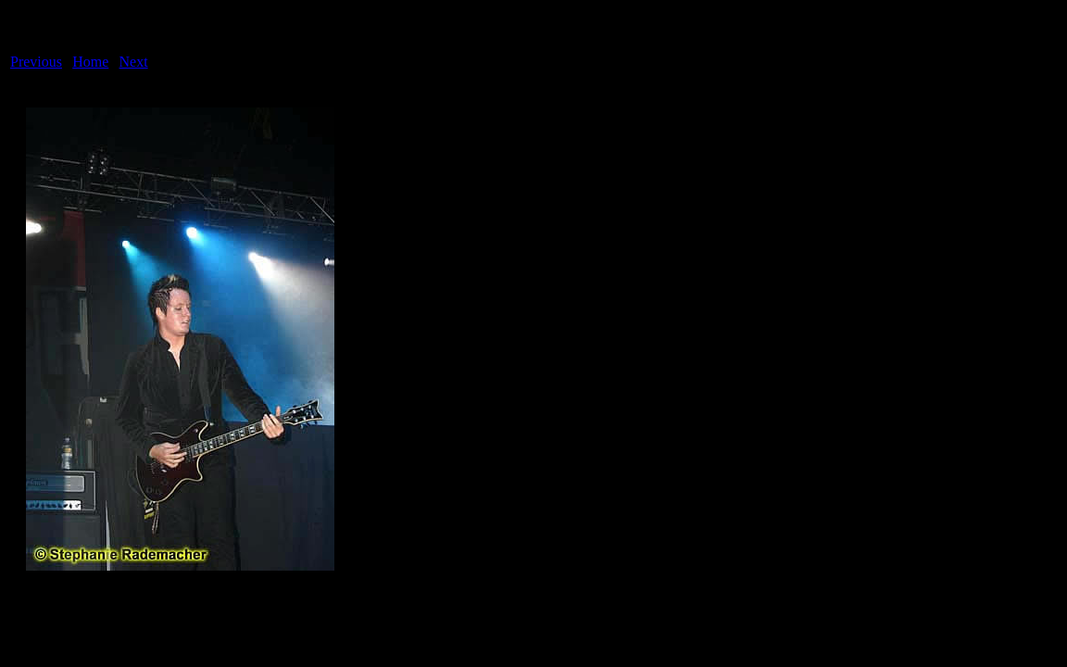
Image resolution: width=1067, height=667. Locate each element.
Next (133, 61)
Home (90, 61)
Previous (36, 61)
